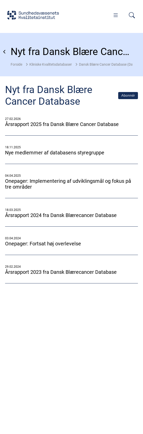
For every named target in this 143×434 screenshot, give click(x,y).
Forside (16, 64)
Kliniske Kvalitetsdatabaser (50, 64)
